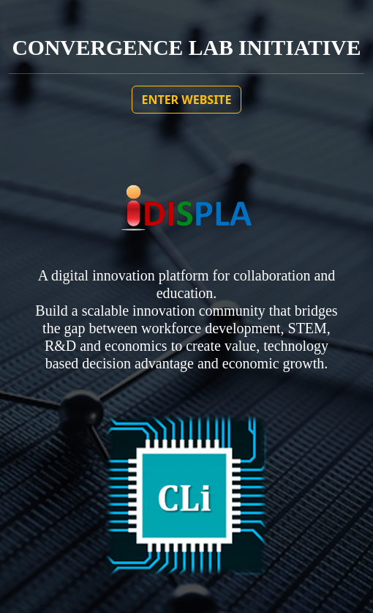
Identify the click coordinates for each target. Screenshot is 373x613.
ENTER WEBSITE (186, 100)
